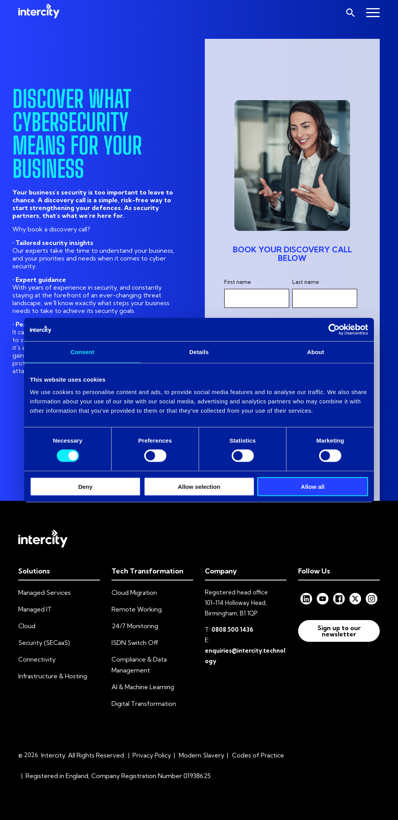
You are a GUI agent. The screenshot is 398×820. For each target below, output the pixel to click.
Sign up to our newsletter (339, 631)
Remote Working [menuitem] (137, 609)
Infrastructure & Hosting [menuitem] (52, 676)
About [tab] (315, 352)
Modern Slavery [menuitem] (201, 755)
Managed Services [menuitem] (44, 592)
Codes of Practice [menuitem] (258, 755)
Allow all (313, 486)
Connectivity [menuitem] (37, 659)
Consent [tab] (82, 352)
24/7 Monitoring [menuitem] (135, 626)
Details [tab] (199, 352)
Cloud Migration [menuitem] (134, 592)
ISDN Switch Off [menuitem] (135, 642)
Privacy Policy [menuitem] (152, 755)
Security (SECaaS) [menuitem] (44, 642)
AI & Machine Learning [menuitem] (143, 687)
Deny (85, 486)
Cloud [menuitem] (26, 626)
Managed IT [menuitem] (35, 609)
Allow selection (199, 486)
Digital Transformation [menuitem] (144, 703)
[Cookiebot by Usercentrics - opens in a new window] (334, 329)
